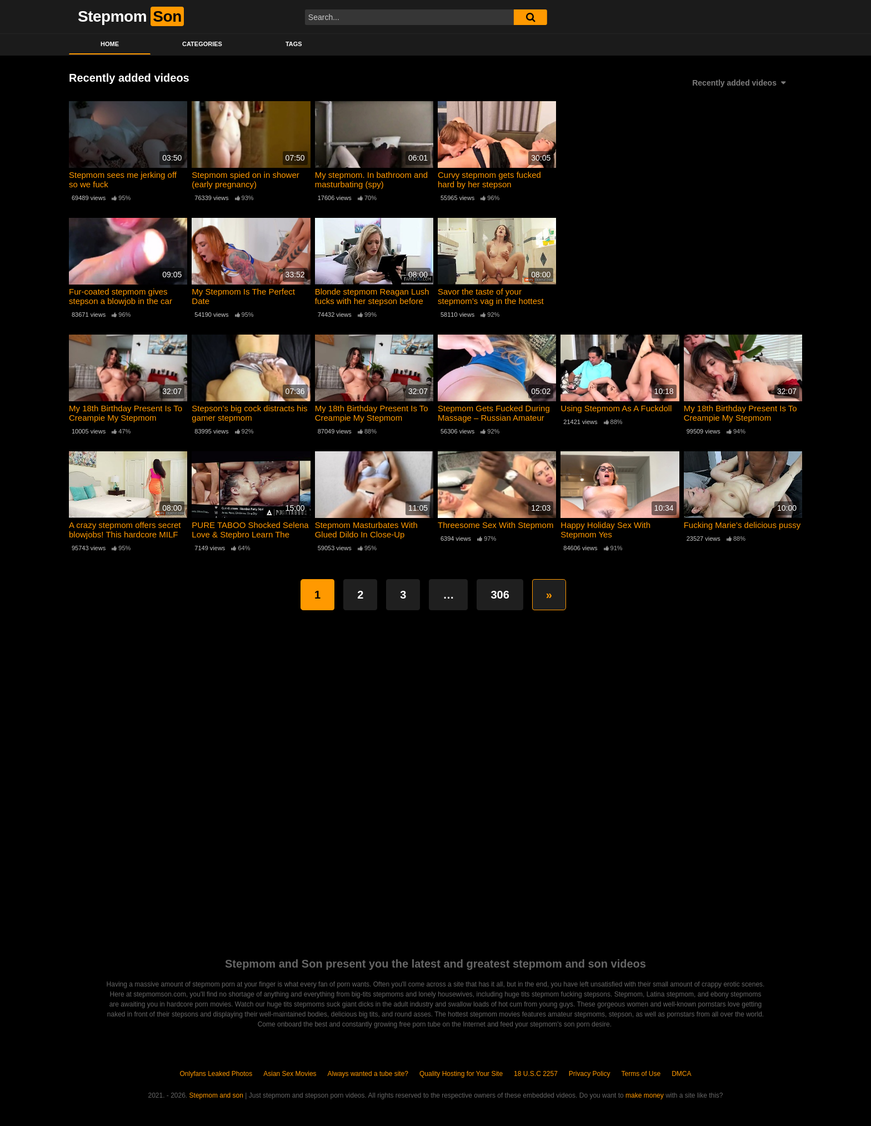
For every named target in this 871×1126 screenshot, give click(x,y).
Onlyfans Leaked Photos (215, 1074)
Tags (294, 44)
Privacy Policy (589, 1074)
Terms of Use (641, 1074)
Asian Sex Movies (289, 1074)
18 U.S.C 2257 (536, 1074)
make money (644, 1095)
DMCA (681, 1074)
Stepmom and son (216, 1095)
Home (110, 44)
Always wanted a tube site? (368, 1074)
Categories (202, 44)
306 (499, 595)
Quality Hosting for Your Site (461, 1074)
